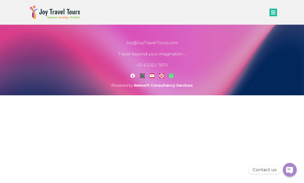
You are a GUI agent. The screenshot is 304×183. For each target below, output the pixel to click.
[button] (273, 12)
